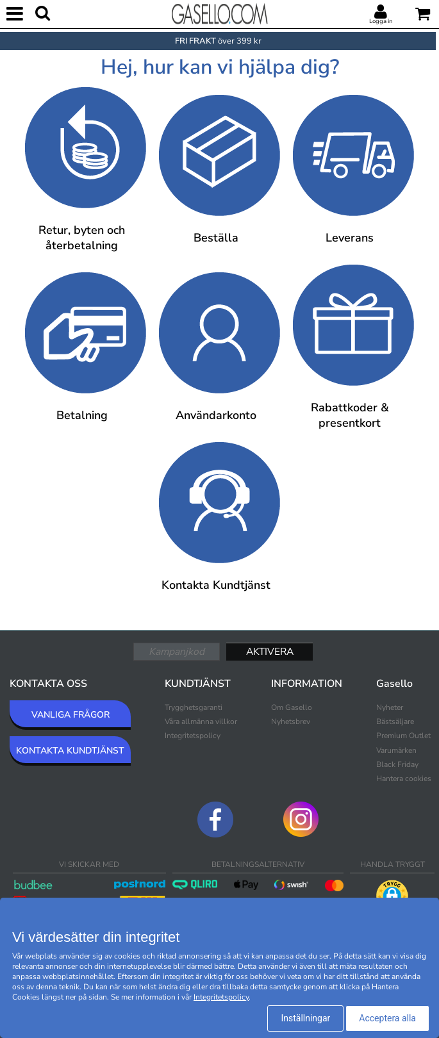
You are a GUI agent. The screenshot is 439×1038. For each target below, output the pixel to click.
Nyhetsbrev (290, 721)
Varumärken (396, 750)
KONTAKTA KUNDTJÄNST (70, 751)
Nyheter (389, 707)
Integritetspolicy (192, 735)
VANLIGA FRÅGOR (70, 715)
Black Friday (397, 764)
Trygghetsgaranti (193, 707)
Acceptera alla (387, 1018)
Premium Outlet (403, 735)
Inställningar (305, 1018)
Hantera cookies (403, 778)
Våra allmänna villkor (201, 721)
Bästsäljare (395, 721)
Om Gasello (291, 707)
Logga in (380, 21)
